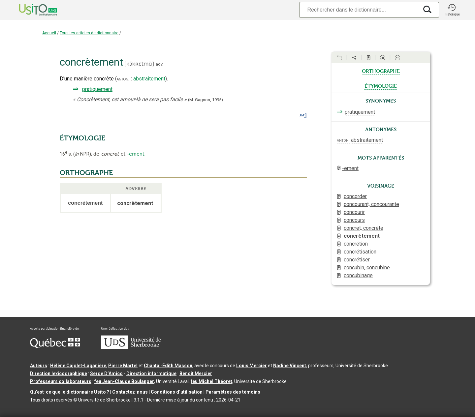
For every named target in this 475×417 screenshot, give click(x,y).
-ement (135, 154)
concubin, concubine (367, 267)
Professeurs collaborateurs (60, 381)
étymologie (380, 85)
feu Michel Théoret (211, 381)
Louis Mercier (251, 365)
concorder (355, 196)
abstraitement (149, 78)
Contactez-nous (130, 392)
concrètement (362, 236)
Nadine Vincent (289, 365)
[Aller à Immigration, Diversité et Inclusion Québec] (55, 346)
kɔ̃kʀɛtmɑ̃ (139, 64)
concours (354, 220)
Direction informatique (151, 373)
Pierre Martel (123, 365)
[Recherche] (358, 9)
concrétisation (360, 252)
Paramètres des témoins (233, 392)
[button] (451, 10)
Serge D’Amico (106, 373)
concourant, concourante (371, 204)
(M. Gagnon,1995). (206, 99)
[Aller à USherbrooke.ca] (131, 347)
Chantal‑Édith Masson (168, 365)
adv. (159, 64)
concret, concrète (363, 228)
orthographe (381, 70)
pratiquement (97, 89)
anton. (123, 78)
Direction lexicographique (58, 373)
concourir (354, 212)
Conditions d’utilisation (177, 392)
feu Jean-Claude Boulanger (124, 381)
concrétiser (357, 259)
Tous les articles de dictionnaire (89, 33)
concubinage (358, 275)
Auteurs (38, 365)
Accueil (49, 33)
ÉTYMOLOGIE (82, 138)
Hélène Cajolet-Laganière (78, 365)
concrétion (356, 244)
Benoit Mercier (195, 373)
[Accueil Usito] (30, 10)
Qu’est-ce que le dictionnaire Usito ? (69, 392)
